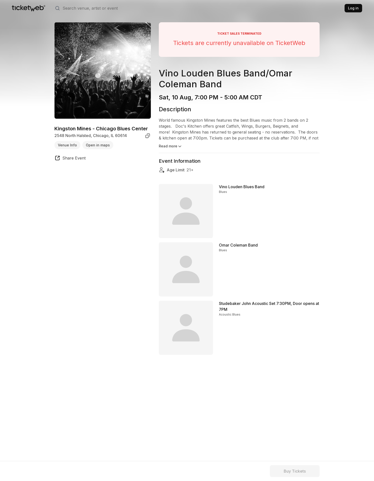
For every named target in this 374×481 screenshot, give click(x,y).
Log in (353, 8)
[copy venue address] (147, 136)
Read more (170, 146)
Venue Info (67, 145)
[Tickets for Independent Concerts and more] (28, 8)
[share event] (70, 158)
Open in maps (98, 145)
